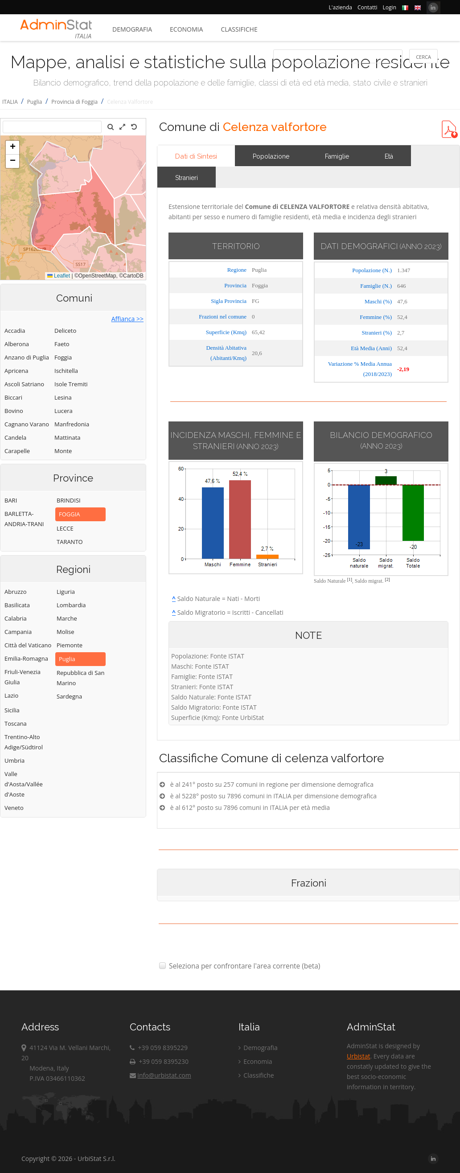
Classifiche (239, 29)
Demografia (132, 29)
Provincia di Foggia (74, 102)
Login (389, 7)
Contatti (367, 7)
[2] (387, 579)
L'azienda (340, 7)
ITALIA (10, 102)
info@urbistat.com (160, 1075)
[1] (349, 579)
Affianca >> (127, 319)
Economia (186, 29)
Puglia (34, 102)
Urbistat (358, 1056)
